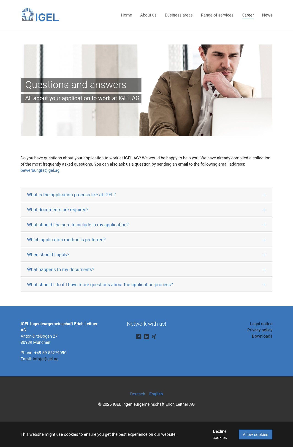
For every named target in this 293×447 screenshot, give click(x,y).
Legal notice (261, 323)
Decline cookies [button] (220, 434)
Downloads (262, 336)
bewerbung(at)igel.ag (40, 170)
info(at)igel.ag (45, 358)
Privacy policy (259, 330)
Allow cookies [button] (255, 434)
